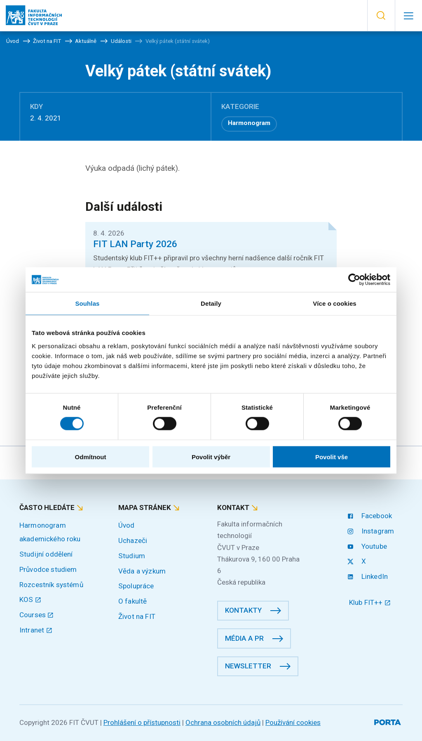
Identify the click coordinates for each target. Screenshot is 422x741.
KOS (30, 599)
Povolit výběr (211, 456)
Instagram (371, 531)
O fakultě (132, 601)
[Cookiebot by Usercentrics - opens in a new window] (354, 280)
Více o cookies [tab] (334, 303)
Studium (131, 556)
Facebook (370, 516)
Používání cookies (293, 722)
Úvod (126, 525)
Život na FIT (136, 616)
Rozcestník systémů (51, 585)
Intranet (35, 630)
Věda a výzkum (142, 571)
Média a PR (244, 638)
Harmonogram (249, 123)
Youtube (368, 546)
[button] (381, 15)
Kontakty (243, 610)
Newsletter (248, 666)
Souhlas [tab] (87, 303)
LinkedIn (368, 576)
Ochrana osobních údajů (222, 722)
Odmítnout (90, 456)
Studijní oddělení (46, 554)
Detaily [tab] (211, 303)
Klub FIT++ (370, 602)
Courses (36, 615)
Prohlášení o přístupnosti (142, 722)
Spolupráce (136, 586)
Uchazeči (132, 540)
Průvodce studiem (48, 569)
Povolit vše (331, 456)
